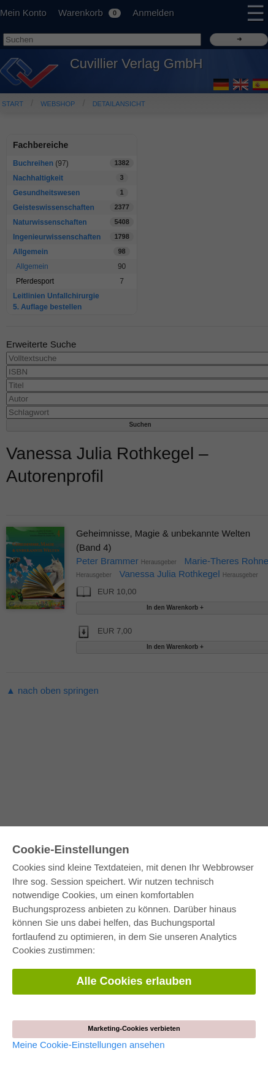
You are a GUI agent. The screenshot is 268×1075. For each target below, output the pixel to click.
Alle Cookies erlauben (133, 981)
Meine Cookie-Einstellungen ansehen (88, 1044)
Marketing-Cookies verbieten (134, 1028)
